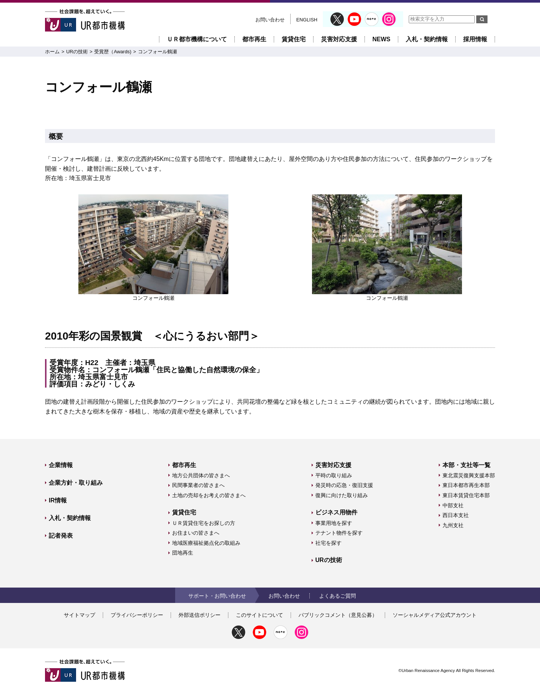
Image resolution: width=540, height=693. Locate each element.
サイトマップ (79, 615)
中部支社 (453, 505)
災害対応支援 (339, 39)
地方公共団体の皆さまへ (201, 475)
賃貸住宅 (294, 39)
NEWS (381, 39)
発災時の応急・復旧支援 (344, 485)
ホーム (52, 51)
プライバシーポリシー (137, 615)
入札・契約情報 (427, 39)
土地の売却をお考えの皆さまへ (209, 495)
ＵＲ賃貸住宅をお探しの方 (203, 523)
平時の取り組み (333, 475)
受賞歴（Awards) (112, 51)
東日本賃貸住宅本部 (466, 495)
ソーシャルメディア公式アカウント (435, 615)
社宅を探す (328, 543)
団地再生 (182, 553)
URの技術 (76, 51)
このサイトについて (259, 615)
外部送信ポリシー (199, 615)
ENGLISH (306, 20)
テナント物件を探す (339, 533)
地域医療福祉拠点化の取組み (206, 543)
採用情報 (475, 39)
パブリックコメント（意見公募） (337, 615)
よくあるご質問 (337, 596)
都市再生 (254, 39)
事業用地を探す (333, 523)
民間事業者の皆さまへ (198, 485)
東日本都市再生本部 (466, 485)
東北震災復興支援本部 (468, 475)
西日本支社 (455, 515)
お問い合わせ (270, 20)
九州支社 (453, 525)
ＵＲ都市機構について (197, 39)
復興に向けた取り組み (341, 495)
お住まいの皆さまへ (195, 533)
